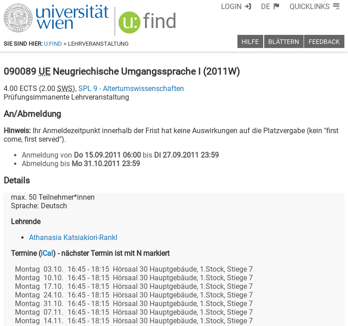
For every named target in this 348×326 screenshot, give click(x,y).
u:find (53, 43)
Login (231, 6)
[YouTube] (300, 288)
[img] (148, 25)
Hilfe (250, 42)
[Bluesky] (271, 288)
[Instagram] (329, 288)
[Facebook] (242, 288)
